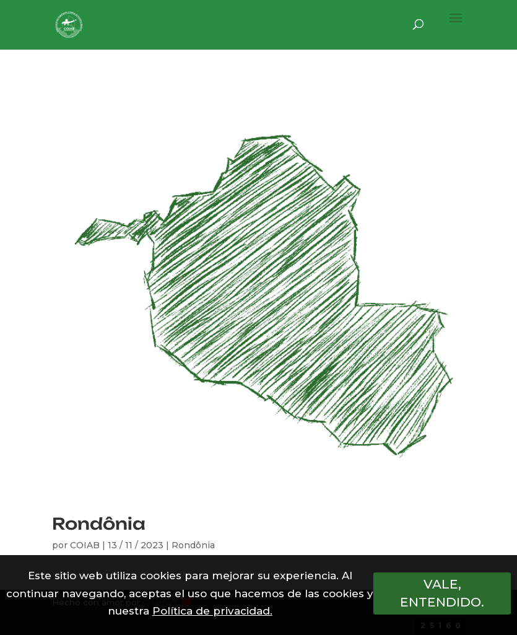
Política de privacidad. (212, 611)
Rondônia (99, 523)
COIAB (85, 545)
